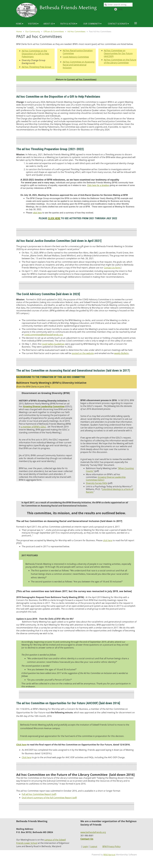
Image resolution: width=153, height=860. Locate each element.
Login (85, 846)
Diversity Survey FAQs (96, 483)
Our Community (32, 31)
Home (19, 31)
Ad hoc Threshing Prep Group (36, 66)
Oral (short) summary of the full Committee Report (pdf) (49, 797)
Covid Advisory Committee (76, 56)
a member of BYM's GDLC (33, 426)
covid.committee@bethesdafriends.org (43, 334)
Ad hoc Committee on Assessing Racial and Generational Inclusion (78, 64)
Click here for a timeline (98, 185)
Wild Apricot (109, 854)
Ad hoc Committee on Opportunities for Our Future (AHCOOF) (118, 53)
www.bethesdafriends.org (93, 832)
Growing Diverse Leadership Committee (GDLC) (106, 478)
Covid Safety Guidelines (53, 343)
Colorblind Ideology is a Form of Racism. (109, 490)
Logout (93, 846)
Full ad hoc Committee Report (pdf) (39, 794)
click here (37, 213)
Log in (120, 9)
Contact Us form (112, 267)
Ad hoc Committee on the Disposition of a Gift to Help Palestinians (35, 53)
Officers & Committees (53, 31)
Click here (26, 757)
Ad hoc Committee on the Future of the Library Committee (120, 61)
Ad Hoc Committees (76, 31)
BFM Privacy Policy (111, 846)
